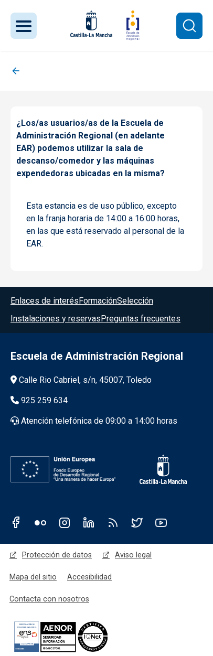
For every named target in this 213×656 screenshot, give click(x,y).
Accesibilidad (89, 577)
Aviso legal (133, 555)
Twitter (137, 522)
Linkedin (89, 522)
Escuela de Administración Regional (96, 356)
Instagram (64, 522)
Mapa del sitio (33, 577)
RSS (113, 522)
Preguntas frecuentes (140, 319)
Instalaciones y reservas (55, 319)
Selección (135, 301)
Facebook (16, 522)
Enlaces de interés (44, 301)
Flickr (40, 522)
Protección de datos (57, 555)
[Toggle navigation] (23, 26)
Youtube (161, 522)
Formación (98, 301)
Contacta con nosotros (49, 599)
